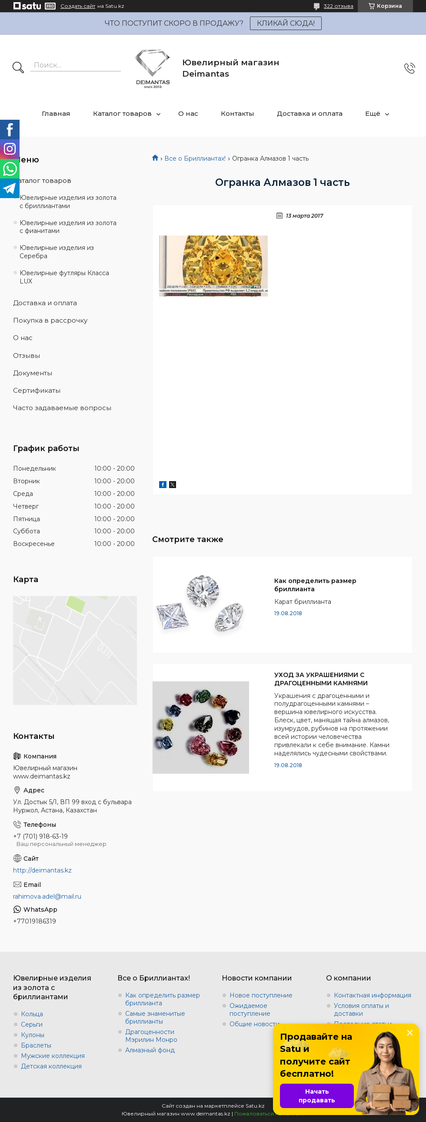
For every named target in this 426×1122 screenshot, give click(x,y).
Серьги (32, 1024)
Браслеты (36, 1045)
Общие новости (255, 1024)
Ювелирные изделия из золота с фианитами (68, 227)
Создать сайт (77, 6)
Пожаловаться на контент (269, 1113)
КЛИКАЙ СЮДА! (286, 23)
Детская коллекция (51, 1066)
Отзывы (26, 355)
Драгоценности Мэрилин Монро (151, 1036)
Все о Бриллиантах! (195, 158)
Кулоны (32, 1035)
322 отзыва (338, 6)
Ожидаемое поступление (250, 1010)
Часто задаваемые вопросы (62, 408)
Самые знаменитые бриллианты (155, 1017)
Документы (32, 373)
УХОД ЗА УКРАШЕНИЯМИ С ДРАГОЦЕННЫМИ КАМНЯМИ (321, 679)
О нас (188, 113)
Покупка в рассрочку (50, 320)
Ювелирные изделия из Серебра (57, 252)
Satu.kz (255, 1105)
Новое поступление (261, 995)
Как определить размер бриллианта (315, 585)
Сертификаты (36, 390)
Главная (56, 113)
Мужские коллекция (53, 1056)
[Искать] (18, 68)
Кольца (32, 1014)
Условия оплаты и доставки (361, 1010)
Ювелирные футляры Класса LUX (64, 277)
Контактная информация (372, 995)
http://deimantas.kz (42, 870)
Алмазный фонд (150, 1050)
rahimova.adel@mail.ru (47, 896)
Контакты (237, 113)
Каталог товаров (122, 113)
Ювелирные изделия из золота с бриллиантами (68, 202)
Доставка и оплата (310, 113)
